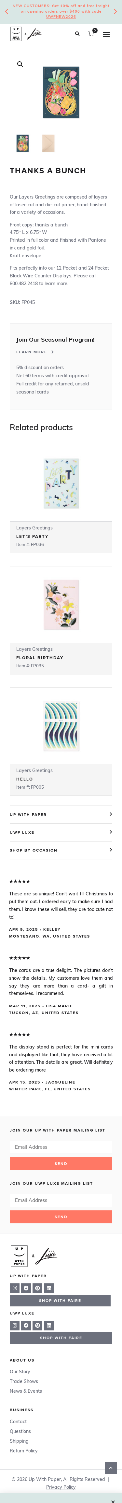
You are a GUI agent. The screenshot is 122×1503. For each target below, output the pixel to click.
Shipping (19, 1441)
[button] (77, 34)
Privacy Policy (61, 1487)
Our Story (20, 1372)
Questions (20, 1431)
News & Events (26, 1391)
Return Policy (24, 1451)
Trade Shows (24, 1381)
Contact (18, 1422)
